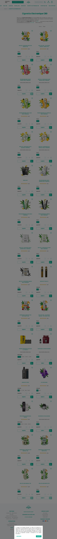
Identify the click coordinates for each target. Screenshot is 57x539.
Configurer (18, 536)
